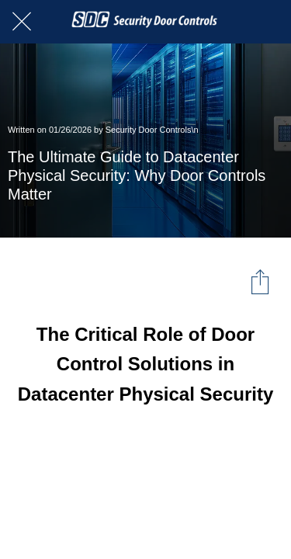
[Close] (21, 21)
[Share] (260, 281)
